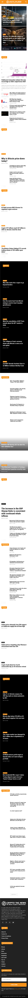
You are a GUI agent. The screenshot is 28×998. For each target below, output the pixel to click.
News (4, 16)
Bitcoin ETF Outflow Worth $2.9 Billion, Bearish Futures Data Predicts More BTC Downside (17, 846)
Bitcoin (3, 153)
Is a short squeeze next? (16, 811)
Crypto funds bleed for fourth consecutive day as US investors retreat (13, 665)
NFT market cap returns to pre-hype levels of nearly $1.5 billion (18, 836)
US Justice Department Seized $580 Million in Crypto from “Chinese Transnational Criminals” (18, 569)
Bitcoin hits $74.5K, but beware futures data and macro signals (17, 521)
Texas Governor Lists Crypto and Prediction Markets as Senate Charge (17, 549)
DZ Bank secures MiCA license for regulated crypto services (12, 208)
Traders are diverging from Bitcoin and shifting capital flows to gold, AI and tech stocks (18, 534)
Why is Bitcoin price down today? (13, 159)
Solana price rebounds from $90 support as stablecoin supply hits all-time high (14, 625)
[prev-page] (2, 125)
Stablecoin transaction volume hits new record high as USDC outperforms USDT (13, 80)
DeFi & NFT (5, 714)
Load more (14, 894)
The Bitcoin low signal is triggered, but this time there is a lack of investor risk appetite (18, 528)
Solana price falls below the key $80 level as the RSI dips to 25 (18, 820)
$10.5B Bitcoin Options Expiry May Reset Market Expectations (18, 166)
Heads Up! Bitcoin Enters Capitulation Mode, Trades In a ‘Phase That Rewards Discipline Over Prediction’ (17, 180)
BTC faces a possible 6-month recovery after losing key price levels (17, 871)
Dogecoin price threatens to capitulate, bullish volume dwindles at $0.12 (18, 119)
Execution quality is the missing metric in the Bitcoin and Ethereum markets (17, 390)
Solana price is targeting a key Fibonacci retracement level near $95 (13, 645)
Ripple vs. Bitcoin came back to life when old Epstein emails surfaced (17, 862)
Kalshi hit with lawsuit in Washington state (15, 555)
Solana (3, 622)
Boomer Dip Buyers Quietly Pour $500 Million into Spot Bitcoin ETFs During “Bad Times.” (17, 854)
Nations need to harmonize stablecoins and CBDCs (16, 420)
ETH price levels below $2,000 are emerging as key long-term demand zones (18, 107)
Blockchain (4, 442)
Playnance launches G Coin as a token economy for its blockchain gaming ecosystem (18, 398)
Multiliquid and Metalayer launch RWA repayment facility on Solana (18, 412)
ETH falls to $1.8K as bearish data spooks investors (18, 794)
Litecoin (3, 205)
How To (3, 503)
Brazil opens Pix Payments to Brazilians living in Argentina (17, 405)
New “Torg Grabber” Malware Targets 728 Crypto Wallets (17, 381)
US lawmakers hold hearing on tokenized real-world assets (17, 562)
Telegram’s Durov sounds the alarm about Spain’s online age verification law (18, 589)
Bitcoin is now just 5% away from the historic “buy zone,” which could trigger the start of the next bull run (18, 804)
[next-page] (4, 125)
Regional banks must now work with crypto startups (17, 582)
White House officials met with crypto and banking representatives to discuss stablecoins (17, 596)
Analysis (4, 280)
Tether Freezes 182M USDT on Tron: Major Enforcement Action (18, 828)
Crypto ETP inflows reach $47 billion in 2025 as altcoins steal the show (13, 229)
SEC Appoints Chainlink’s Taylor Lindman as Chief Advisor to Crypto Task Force (17, 576)
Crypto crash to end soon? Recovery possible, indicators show (17, 173)
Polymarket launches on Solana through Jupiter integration (17, 878)
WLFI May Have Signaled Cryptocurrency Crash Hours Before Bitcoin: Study (16, 100)
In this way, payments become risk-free (17, 887)
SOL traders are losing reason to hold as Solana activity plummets (18, 93)
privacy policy (17, 988)
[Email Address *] (14, 979)
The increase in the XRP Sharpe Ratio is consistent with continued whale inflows (13, 512)
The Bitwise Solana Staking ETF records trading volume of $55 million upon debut (13, 250)
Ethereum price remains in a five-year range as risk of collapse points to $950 (18, 113)
